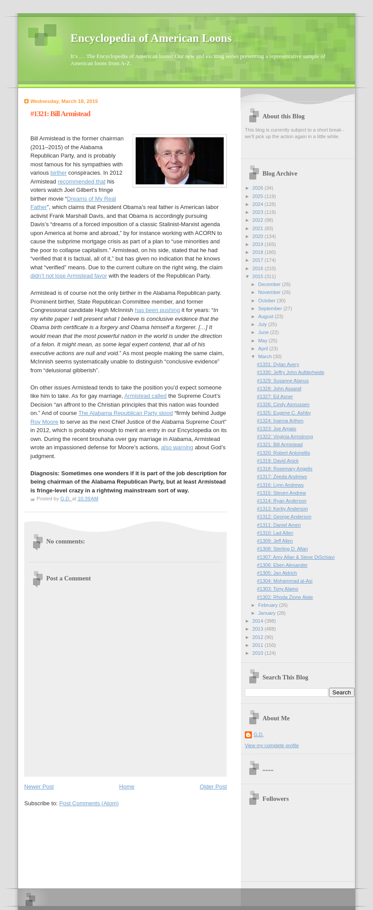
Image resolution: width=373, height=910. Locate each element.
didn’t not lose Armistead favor (68, 275)
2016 (258, 268)
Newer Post (39, 786)
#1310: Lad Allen (275, 533)
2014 (258, 621)
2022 (258, 220)
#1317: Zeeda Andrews (282, 476)
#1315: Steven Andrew (281, 492)
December (270, 284)
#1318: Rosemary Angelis (285, 468)
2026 (258, 188)
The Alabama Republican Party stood (125, 413)
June (264, 332)
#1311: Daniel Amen (279, 525)
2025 (258, 196)
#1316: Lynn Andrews (280, 485)
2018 (258, 252)
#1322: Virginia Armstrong (285, 436)
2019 (258, 244)
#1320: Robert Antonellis (283, 452)
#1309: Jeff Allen (275, 540)
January (267, 613)
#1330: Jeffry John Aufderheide (291, 372)
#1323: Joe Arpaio (276, 428)
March (265, 356)
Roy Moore (44, 421)
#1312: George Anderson (284, 516)
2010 (258, 653)
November (270, 292)
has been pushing (157, 310)
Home (127, 786)
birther (59, 172)
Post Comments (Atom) (89, 803)
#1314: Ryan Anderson (282, 500)
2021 (258, 228)
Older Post (213, 786)
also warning (177, 447)
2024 (258, 204)
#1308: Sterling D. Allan (282, 548)
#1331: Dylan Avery (278, 364)
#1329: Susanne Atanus (283, 380)
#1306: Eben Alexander (282, 565)
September (270, 308)
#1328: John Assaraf (279, 388)
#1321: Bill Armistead (280, 444)
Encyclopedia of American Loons (151, 38)
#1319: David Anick (278, 460)
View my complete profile (272, 745)
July (263, 324)
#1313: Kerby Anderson (282, 508)
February (268, 605)
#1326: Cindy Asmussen (283, 404)
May (263, 340)
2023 (258, 212)
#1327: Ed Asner (275, 396)
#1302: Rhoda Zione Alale (285, 597)
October (267, 300)
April (263, 348)
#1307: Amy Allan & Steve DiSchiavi (296, 557)
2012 (258, 637)
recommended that (81, 181)
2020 (258, 236)
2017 (258, 260)
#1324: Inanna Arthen (280, 420)
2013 (258, 628)
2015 (258, 276)
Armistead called (145, 396)
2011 (258, 645)
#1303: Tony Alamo (278, 588)
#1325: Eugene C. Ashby (284, 412)
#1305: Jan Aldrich (277, 573)
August (266, 316)
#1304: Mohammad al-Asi (285, 580)
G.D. (259, 734)
